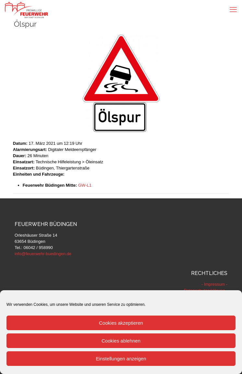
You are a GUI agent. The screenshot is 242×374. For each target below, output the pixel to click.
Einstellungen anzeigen (121, 358)
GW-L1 (84, 185)
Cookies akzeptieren (121, 323)
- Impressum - (214, 284)
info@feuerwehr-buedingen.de (43, 253)
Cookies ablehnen (121, 340)
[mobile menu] (233, 9)
